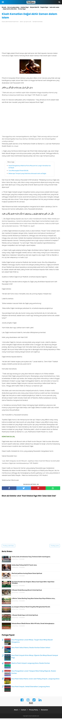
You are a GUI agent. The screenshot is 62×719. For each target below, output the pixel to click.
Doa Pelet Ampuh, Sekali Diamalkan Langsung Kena (30, 687)
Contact (23, 710)
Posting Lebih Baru (8, 546)
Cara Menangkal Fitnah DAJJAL (19, 171)
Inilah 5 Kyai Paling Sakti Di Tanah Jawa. (24, 565)
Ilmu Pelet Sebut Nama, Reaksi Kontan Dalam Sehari (30, 648)
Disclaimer (45, 710)
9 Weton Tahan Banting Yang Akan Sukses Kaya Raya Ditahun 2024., (33, 599)
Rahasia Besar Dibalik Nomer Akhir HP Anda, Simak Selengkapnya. (33, 624)
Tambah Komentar (38, 22)
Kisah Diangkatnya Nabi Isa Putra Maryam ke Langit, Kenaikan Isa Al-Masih (30, 167)
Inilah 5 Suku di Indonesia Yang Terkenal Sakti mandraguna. (31, 557)
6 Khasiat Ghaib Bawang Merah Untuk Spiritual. (27, 590)
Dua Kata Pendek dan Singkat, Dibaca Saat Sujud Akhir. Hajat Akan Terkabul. (33, 583)
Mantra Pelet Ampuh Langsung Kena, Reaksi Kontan (30, 664)
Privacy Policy (33, 710)
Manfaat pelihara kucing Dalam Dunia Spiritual (27, 574)
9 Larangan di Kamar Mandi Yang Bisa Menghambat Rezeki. (31, 607)
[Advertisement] (31, 38)
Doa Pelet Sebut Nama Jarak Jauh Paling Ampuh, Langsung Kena (35, 679)
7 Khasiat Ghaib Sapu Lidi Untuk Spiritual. (25, 616)
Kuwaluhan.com (35, 716)
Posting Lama (55, 546)
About (14, 710)
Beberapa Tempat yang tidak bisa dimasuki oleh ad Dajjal (27, 174)
